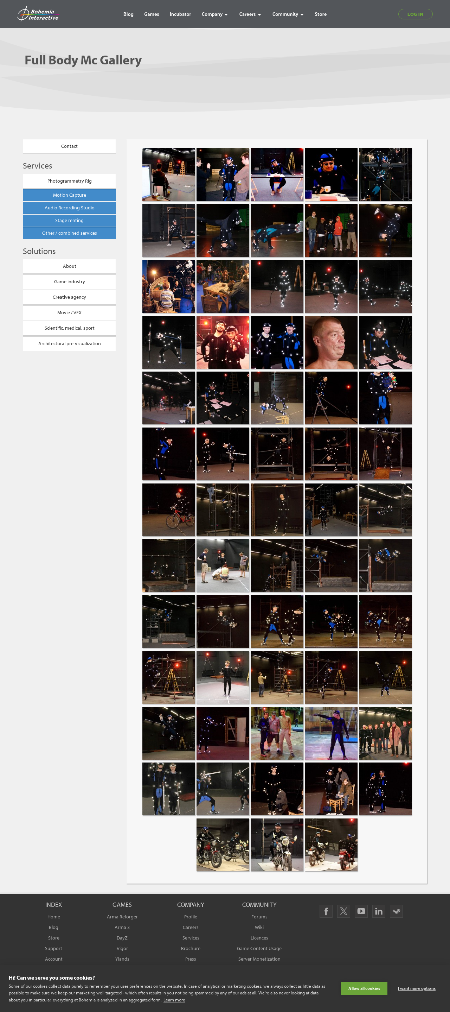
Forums (259, 916)
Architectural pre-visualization (69, 344)
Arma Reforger (122, 916)
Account (54, 959)
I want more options (417, 988)
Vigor (122, 948)
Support (53, 948)
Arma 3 (122, 927)
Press (190, 959)
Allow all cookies (364, 988)
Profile (190, 916)
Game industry (69, 282)
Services (190, 938)
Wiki (259, 927)
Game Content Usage (259, 948)
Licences (259, 938)
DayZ (122, 938)
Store (53, 938)
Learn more (174, 999)
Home (53, 916)
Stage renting (69, 220)
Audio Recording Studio (70, 207)
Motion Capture (69, 195)
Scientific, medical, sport (70, 328)
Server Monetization (259, 959)
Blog (53, 927)
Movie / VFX (69, 313)
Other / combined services (69, 233)
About (69, 266)
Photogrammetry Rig (69, 181)
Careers (191, 927)
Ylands (122, 959)
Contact (69, 146)
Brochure (190, 948)
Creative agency (69, 297)
